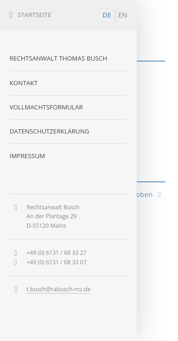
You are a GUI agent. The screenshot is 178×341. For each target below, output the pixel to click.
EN (122, 14)
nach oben (140, 194)
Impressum (27, 156)
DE (107, 14)
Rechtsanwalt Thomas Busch (58, 58)
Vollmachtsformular (46, 107)
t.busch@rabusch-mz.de (59, 289)
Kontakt (23, 83)
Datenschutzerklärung (49, 131)
